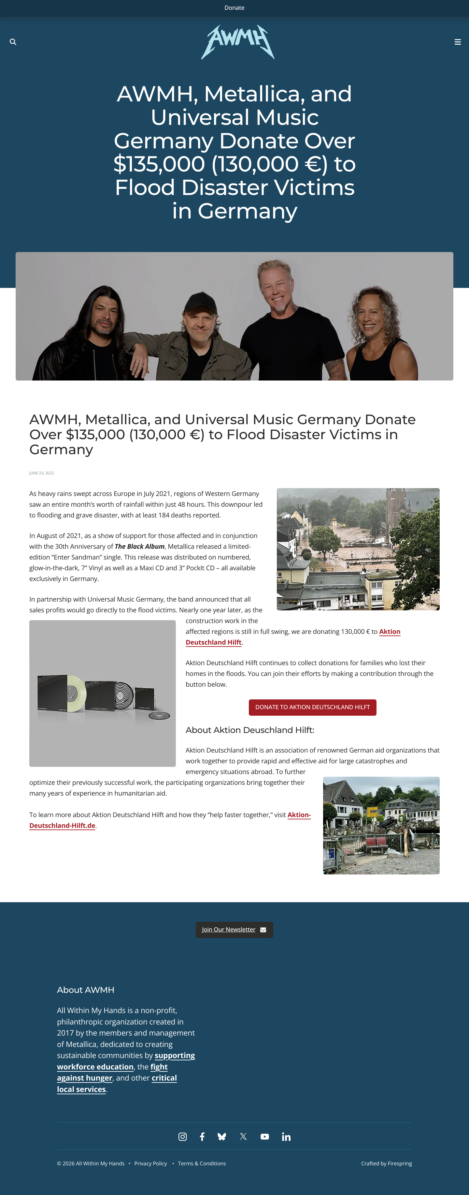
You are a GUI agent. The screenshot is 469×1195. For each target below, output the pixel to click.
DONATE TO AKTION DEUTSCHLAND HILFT (312, 707)
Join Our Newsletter (234, 930)
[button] (459, 42)
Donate (234, 8)
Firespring (400, 1163)
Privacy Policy (151, 1163)
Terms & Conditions (202, 1163)
